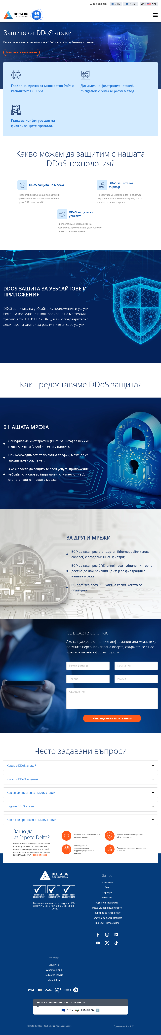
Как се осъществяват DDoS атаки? (31, 792)
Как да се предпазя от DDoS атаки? (31, 820)
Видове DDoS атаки (20, 806)
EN (118, 4)
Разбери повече (39, 855)
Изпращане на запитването (112, 718)
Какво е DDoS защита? (22, 779)
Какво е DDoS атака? (21, 765)
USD (134, 4)
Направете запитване (21, 52)
